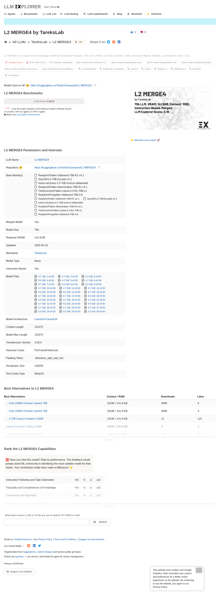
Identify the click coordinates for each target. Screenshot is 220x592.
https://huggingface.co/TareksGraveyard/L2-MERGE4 (61, 85)
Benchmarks (29, 14)
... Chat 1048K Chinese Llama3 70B (26, 403)
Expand (109, 439)
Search (100, 522)
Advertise (154, 14)
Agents (9, 14)
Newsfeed (134, 14)
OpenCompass (44, 552)
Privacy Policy (45, 539)
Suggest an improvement (91, 539)
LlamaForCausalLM (45, 319)
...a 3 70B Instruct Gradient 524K (25, 434)
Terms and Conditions (65, 539)
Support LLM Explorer (19, 571)
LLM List (49, 14)
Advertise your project (145, 140)
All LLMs (19, 42)
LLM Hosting (69, 14)
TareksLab (39, 42)
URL (79, 42)
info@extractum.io (23, 539)
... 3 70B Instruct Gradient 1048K (25, 418)
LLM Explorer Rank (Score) (28, 115)
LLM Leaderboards (95, 14)
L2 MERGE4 (62, 42)
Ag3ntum (19, 556)
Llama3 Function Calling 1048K (24, 426)
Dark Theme (52, 7)
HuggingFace (29, 552)
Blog (117, 14)
